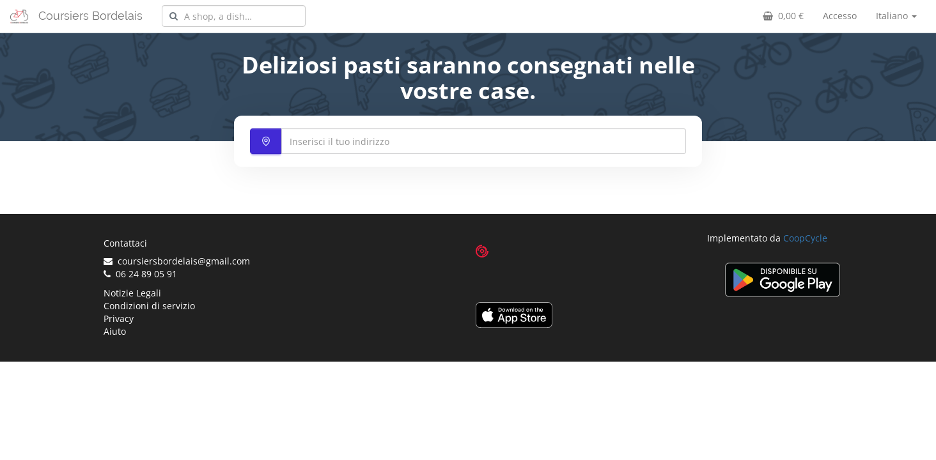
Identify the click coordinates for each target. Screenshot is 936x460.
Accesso (840, 16)
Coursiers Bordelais (90, 15)
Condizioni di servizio (149, 306)
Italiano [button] (896, 16)
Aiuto (115, 331)
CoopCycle (805, 238)
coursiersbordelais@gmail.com (177, 261)
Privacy (119, 318)
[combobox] (234, 16)
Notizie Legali (132, 293)
